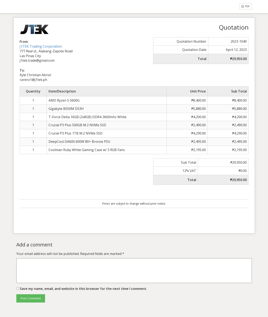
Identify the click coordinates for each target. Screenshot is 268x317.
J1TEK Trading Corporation (41, 46)
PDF (246, 6)
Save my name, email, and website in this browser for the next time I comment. (83, 288)
